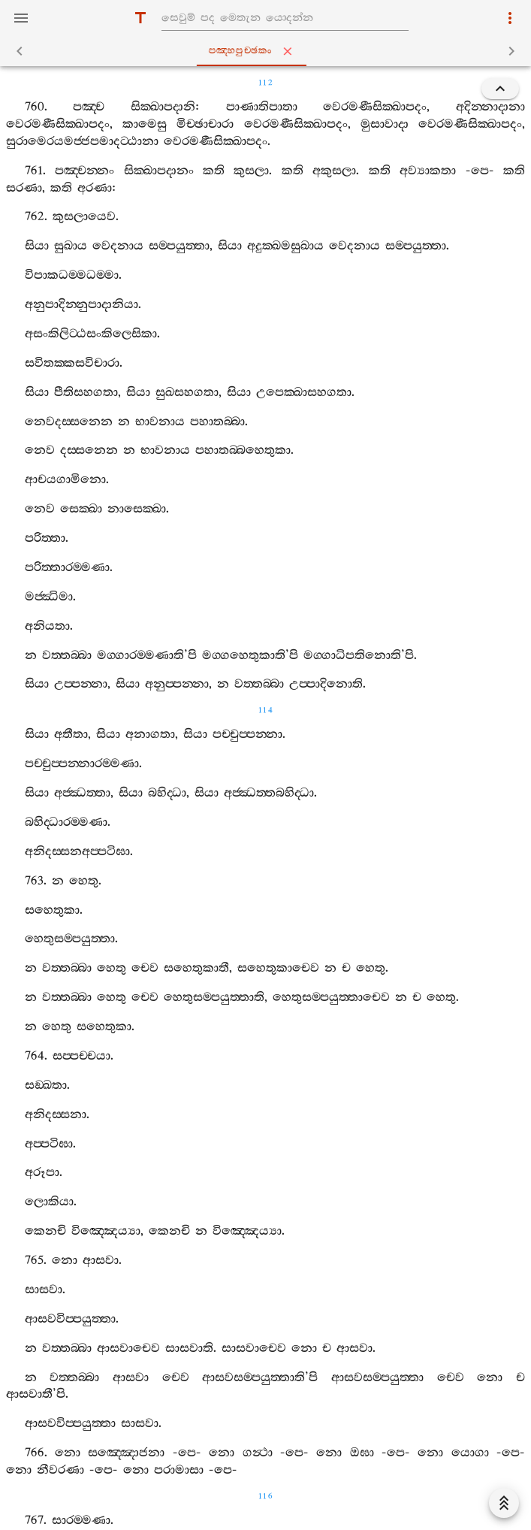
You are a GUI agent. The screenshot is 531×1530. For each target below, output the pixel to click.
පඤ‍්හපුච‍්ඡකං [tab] (269, 51)
